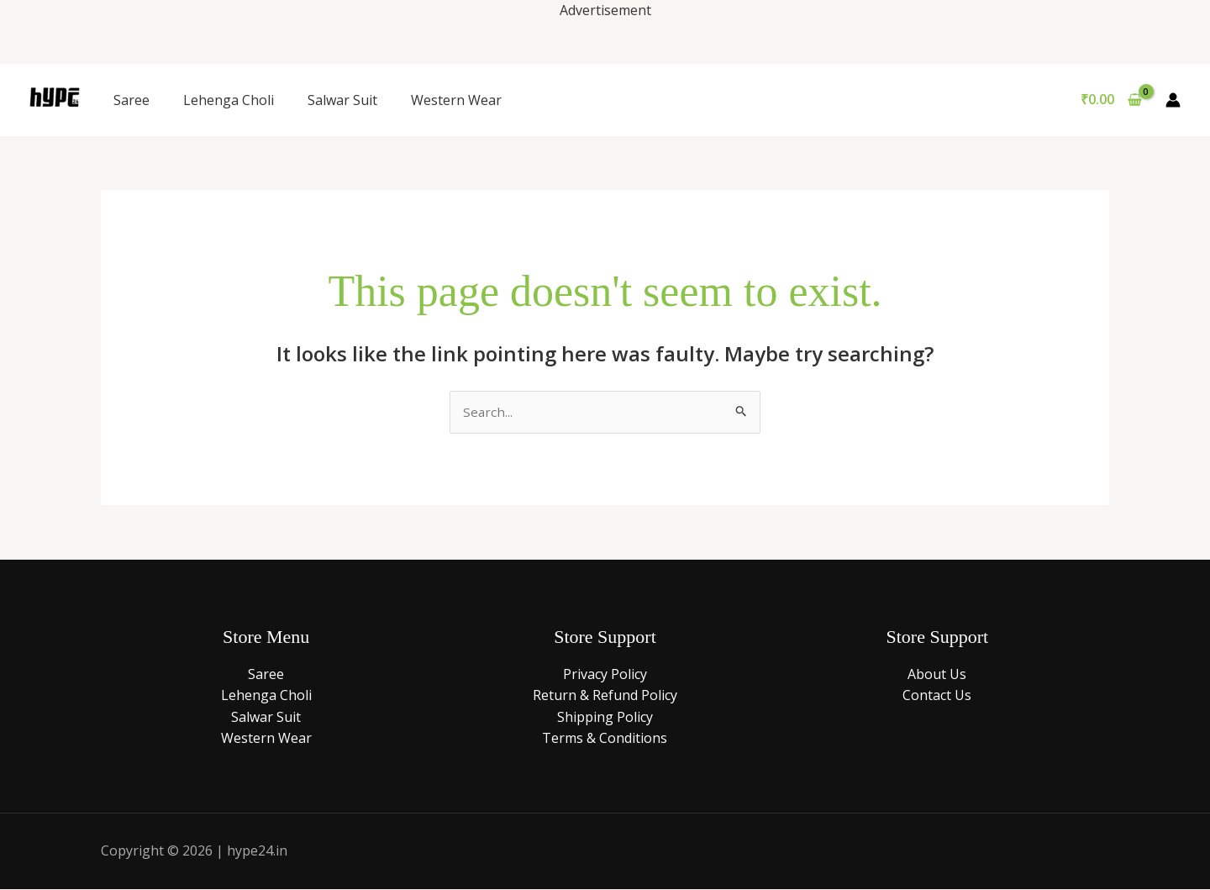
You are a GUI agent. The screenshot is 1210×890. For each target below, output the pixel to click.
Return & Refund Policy (605, 696)
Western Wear (456, 100)
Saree (131, 100)
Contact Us (936, 696)
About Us (937, 675)
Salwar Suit (342, 100)
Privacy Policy (605, 675)
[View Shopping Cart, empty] (1111, 100)
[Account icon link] (1173, 100)
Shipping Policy (605, 717)
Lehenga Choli (228, 100)
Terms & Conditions (604, 739)
